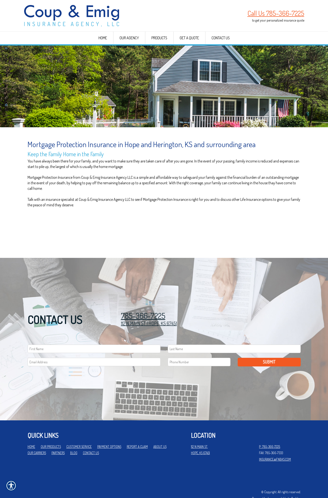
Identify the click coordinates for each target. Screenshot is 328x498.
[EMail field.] (94, 346)
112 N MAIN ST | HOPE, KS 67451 (149, 307)
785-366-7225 (143, 300)
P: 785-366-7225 (269, 431)
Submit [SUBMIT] (269, 346)
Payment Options (109, 431)
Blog (73, 437)
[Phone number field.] (199, 346)
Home (31, 431)
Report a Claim (137, 431)
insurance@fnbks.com (275, 443)
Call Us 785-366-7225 (275, 13)
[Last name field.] (234, 333)
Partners (58, 437)
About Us (160, 431)
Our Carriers (37, 437)
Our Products (51, 431)
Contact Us (91, 437)
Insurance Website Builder (284, 483)
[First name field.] (94, 333)
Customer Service (79, 431)
